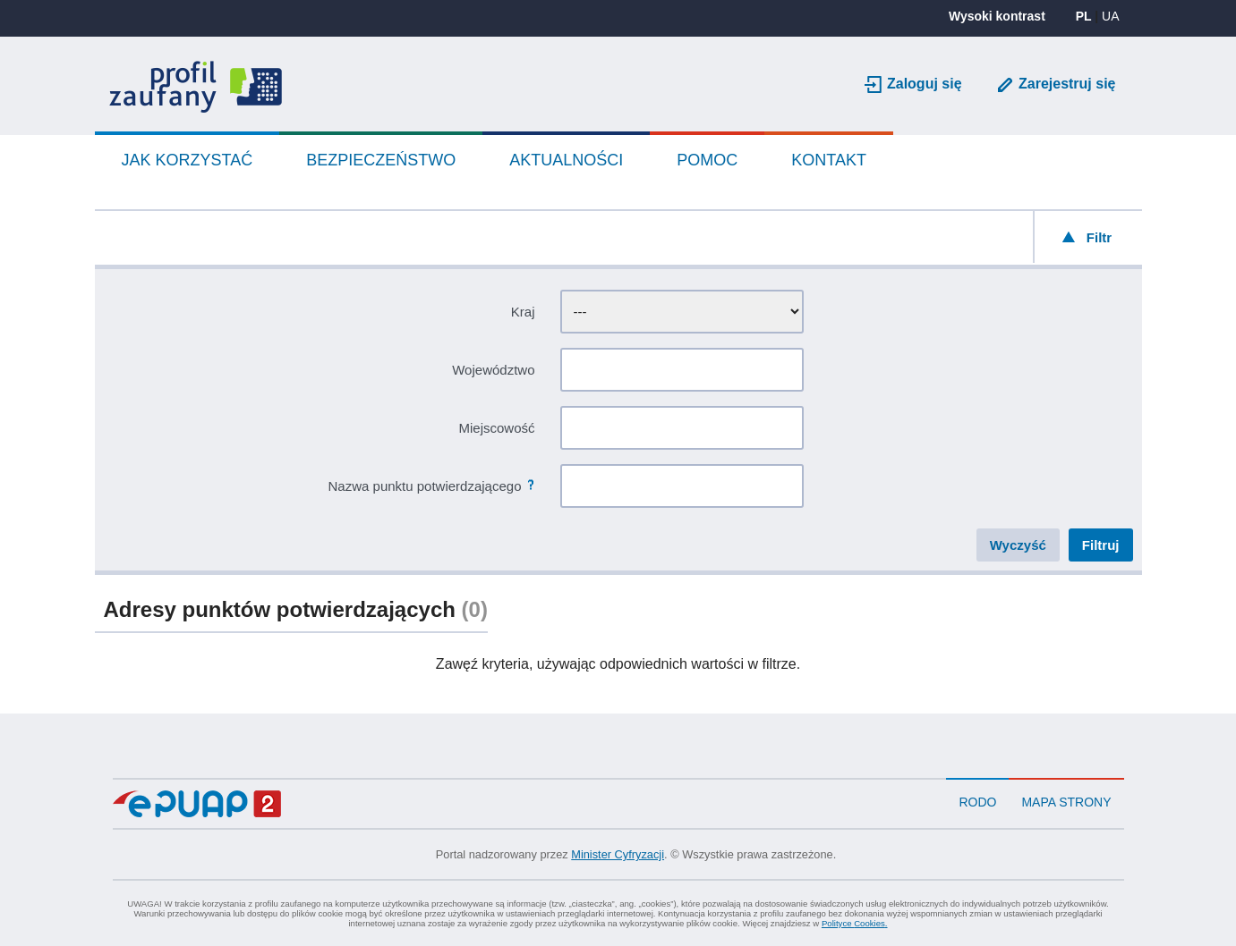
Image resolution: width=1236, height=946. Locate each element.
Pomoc (707, 160)
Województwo (493, 369)
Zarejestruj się (1067, 83)
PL (1084, 16)
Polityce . (855, 923)
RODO (977, 802)
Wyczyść (1018, 545)
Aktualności (566, 160)
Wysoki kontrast (997, 16)
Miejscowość (496, 427)
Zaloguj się (924, 83)
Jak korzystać (187, 160)
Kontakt (828, 160)
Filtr (1099, 237)
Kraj (523, 311)
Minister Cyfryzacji (617, 854)
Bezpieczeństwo (381, 160)
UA (1110, 16)
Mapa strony (1066, 802)
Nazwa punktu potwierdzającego (425, 486)
